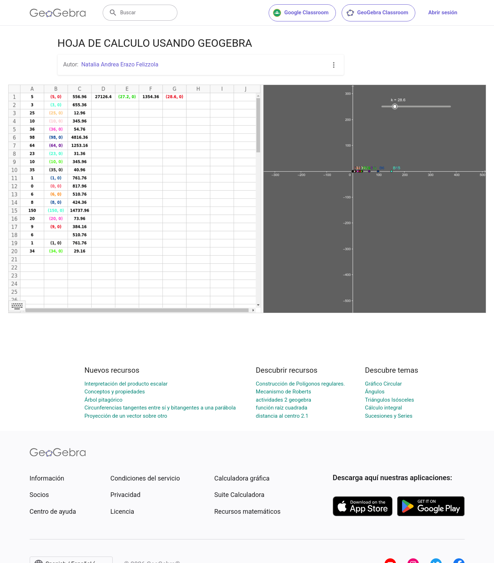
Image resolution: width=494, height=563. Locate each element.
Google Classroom (301, 13)
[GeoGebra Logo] (58, 13)
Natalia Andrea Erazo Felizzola (119, 64)
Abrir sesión (442, 12)
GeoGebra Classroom (377, 13)
